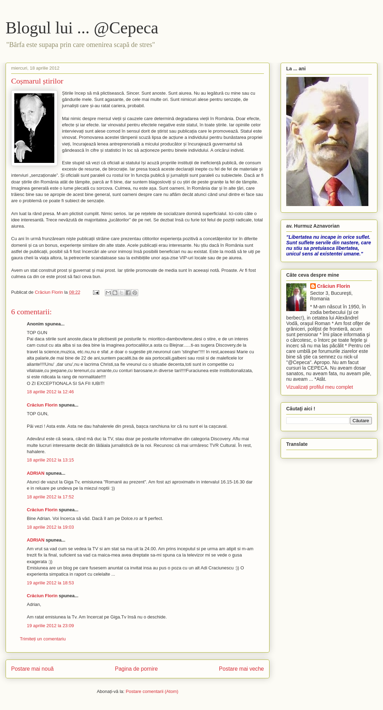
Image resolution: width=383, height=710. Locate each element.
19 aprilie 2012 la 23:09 (50, 625)
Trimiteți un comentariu (43, 638)
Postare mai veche (241, 669)
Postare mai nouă (32, 669)
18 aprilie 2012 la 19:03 (50, 527)
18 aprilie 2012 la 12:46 (50, 391)
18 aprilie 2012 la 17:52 (50, 496)
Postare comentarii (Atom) (152, 691)
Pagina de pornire (136, 669)
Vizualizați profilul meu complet (319, 387)
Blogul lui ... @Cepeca (82, 27)
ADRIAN (36, 473)
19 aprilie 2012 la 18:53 (50, 582)
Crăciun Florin (42, 405)
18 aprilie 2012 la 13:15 (50, 460)
